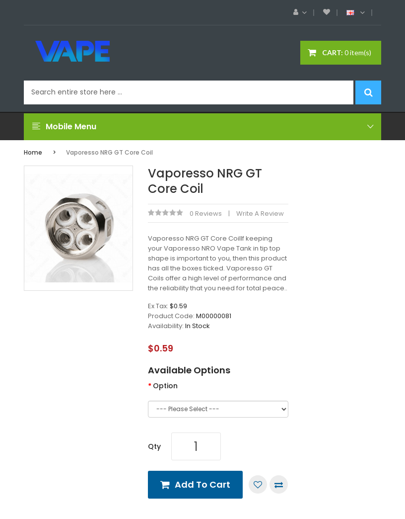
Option (165, 386)
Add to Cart (202, 484)
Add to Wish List (258, 484)
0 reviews (206, 213)
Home (33, 152)
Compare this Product (279, 484)
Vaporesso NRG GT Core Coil (109, 152)
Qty (154, 446)
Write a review (260, 213)
